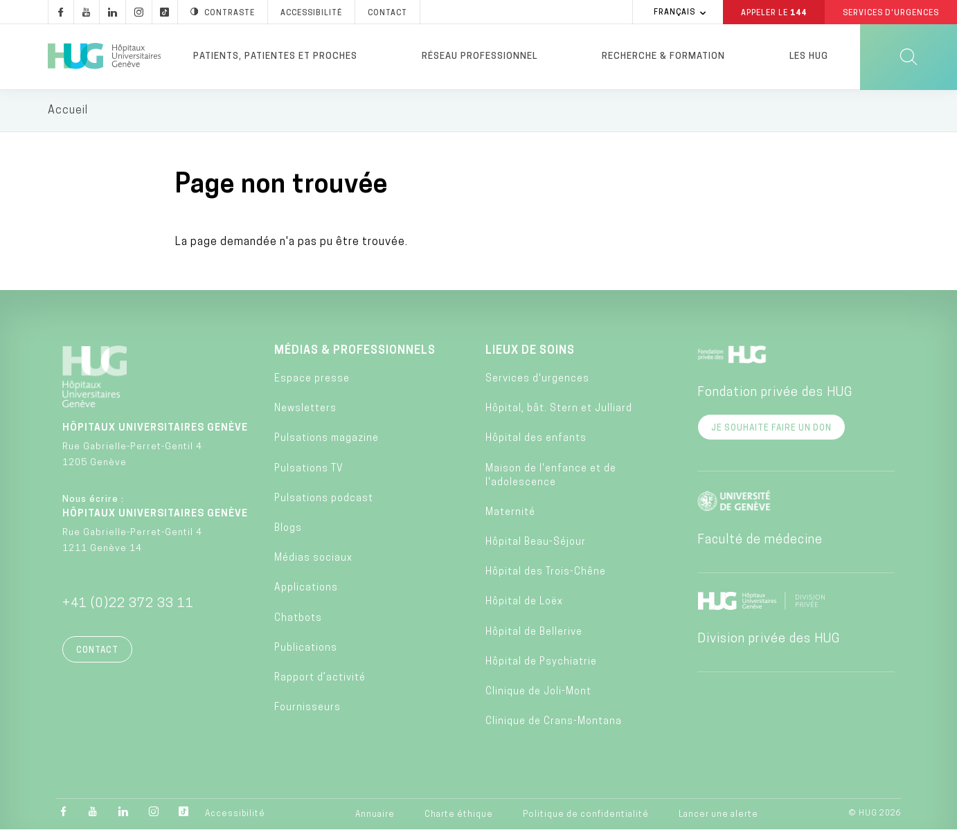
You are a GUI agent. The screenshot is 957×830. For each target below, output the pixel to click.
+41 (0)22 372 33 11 (128, 604)
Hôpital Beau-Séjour (535, 543)
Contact (97, 651)
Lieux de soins (530, 351)
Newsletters (305, 409)
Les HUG (808, 56)
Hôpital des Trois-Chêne (545, 573)
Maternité (510, 512)
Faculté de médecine (760, 540)
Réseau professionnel (479, 56)
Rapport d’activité (320, 678)
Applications (306, 589)
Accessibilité (235, 815)
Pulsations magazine (326, 439)
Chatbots (298, 618)
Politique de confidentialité (586, 815)
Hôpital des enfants (536, 439)
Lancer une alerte (718, 815)
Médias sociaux (313, 559)
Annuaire (375, 815)
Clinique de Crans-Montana (553, 722)
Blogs (288, 529)
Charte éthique (458, 815)
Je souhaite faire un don (771, 428)
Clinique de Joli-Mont (538, 692)
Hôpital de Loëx (524, 602)
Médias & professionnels (355, 351)
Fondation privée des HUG (774, 392)
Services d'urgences (537, 380)
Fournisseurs (307, 708)
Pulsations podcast (323, 499)
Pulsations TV (308, 469)
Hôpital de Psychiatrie (541, 662)
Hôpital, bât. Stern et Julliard (558, 409)
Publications (305, 648)
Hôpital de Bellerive (533, 632)
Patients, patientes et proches (275, 56)
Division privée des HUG (768, 639)
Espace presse (312, 380)
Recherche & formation (663, 56)
